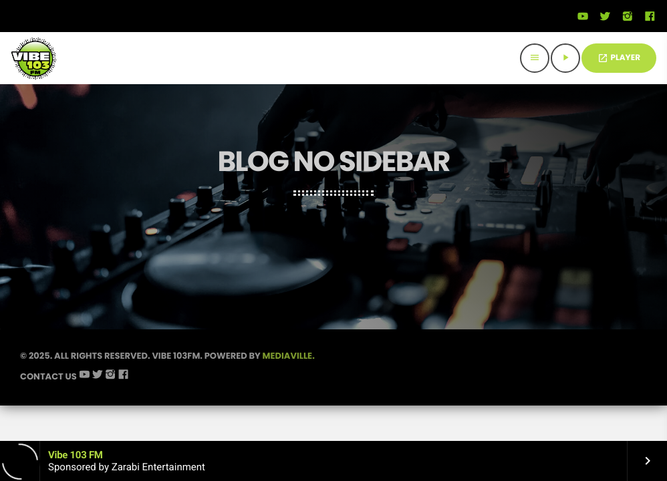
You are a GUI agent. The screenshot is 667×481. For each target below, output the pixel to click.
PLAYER (618, 57)
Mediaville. (289, 355)
